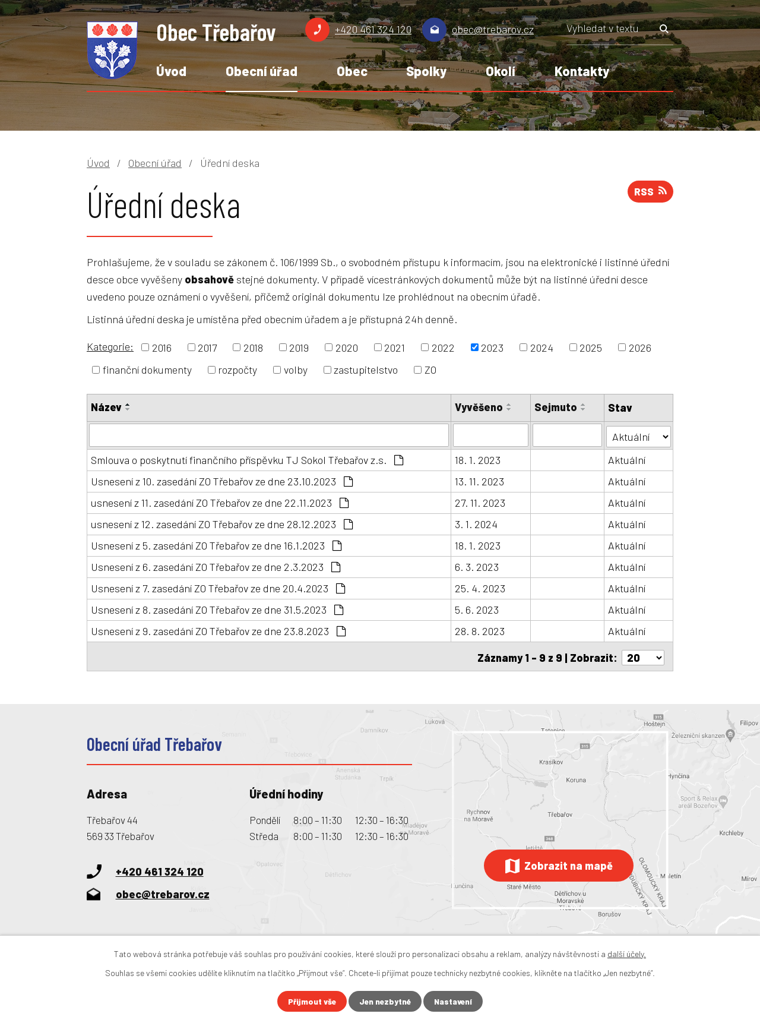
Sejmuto (556, 406)
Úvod (171, 70)
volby (296, 369)
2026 (640, 346)
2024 (541, 346)
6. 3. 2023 (477, 565)
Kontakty (582, 70)
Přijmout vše (310, 1001)
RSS (649, 193)
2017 (207, 346)
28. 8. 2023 (480, 629)
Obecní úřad (261, 70)
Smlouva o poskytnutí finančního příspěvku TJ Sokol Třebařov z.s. (247, 458)
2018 (253, 346)
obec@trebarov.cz (493, 29)
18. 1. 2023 (478, 458)
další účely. (626, 953)
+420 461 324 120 (373, 29)
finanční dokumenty (147, 369)
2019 (299, 346)
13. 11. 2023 (480, 480)
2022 (443, 346)
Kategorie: (110, 346)
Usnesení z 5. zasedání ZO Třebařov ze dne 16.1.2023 (216, 544)
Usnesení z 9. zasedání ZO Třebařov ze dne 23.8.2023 (218, 629)
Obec (352, 70)
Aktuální (627, 458)
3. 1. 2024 (476, 522)
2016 (162, 346)
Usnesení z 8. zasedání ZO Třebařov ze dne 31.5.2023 (217, 608)
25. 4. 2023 (480, 586)
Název (106, 406)
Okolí (500, 70)
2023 (492, 346)
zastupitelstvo (366, 369)
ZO (430, 369)
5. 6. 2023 (477, 608)
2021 (394, 346)
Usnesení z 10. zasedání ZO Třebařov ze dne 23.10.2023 (222, 480)
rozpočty (237, 369)
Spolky (426, 70)
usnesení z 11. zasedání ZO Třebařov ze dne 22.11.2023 (220, 501)
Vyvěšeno (479, 406)
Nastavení (455, 1001)
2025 (591, 346)
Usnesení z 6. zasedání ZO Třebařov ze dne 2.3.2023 (215, 565)
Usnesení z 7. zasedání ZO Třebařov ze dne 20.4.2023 (218, 586)
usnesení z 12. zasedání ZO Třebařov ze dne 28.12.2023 (222, 522)
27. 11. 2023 (480, 501)
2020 (346, 346)
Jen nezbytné (385, 1001)
